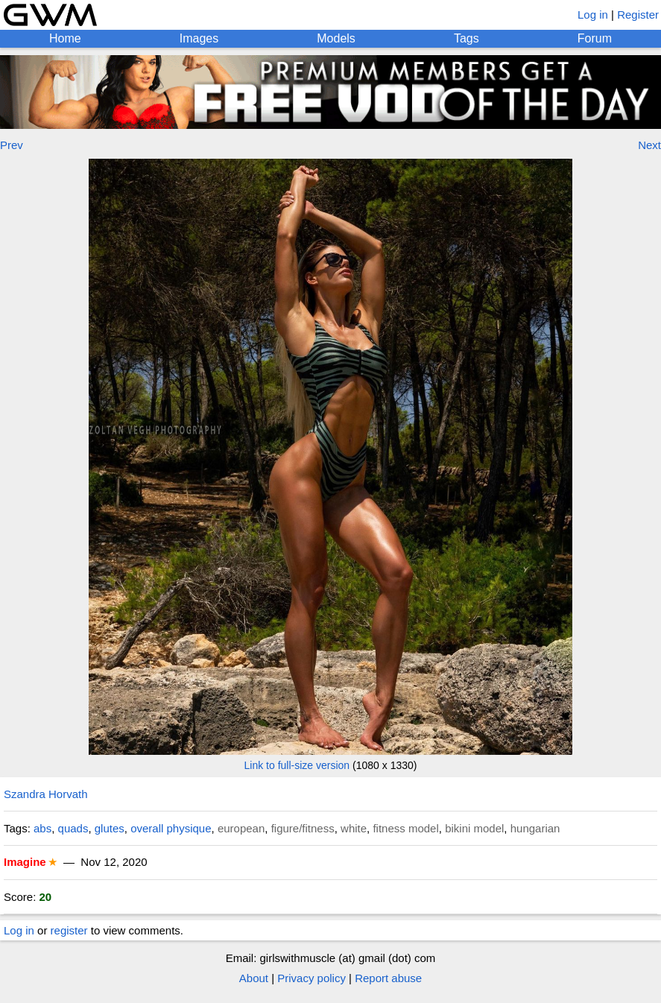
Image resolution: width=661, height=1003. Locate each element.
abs (42, 828)
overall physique (170, 828)
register (69, 930)
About (253, 978)
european (241, 828)
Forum (595, 38)
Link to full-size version (297, 765)
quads (73, 828)
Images (199, 38)
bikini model (474, 828)
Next (649, 145)
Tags (466, 38)
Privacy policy (311, 978)
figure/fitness (303, 828)
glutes (109, 828)
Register (638, 14)
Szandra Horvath (46, 794)
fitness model (405, 828)
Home (65, 38)
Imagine (25, 861)
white (354, 828)
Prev (11, 145)
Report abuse (388, 978)
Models (336, 38)
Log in (593, 14)
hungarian (535, 828)
